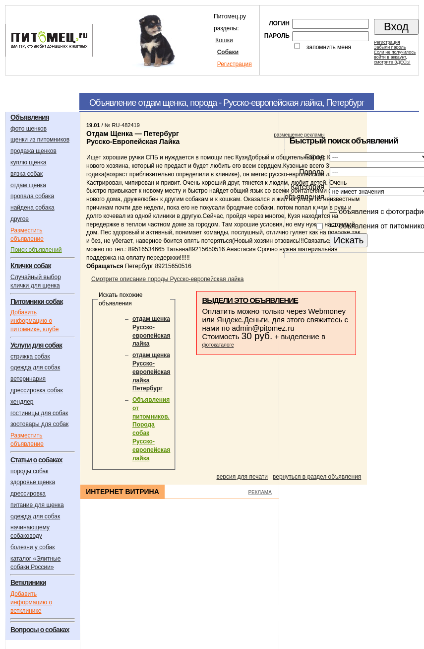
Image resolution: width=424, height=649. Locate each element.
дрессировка (28, 493)
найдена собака (32, 207)
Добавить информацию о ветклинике (31, 602)
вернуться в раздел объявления (317, 476)
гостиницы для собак (39, 413)
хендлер (22, 401)
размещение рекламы (299, 135)
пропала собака (32, 196)
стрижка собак (30, 356)
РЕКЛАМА (259, 492)
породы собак (29, 471)
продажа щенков (33, 150)
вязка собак (26, 173)
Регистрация (234, 64)
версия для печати (242, 476)
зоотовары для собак (39, 424)
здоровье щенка (32, 482)
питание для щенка (37, 505)
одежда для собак (35, 367)
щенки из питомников (39, 139)
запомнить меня (328, 47)
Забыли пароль (390, 47)
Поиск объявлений (36, 249)
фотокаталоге (218, 345)
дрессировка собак (36, 390)
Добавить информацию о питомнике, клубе (34, 321)
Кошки (224, 40)
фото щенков (28, 128)
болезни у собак (32, 547)
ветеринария (28, 378)
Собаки (228, 52)
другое (19, 219)
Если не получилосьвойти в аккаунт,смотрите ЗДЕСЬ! (395, 57)
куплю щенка (28, 162)
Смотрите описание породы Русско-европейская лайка (167, 279)
